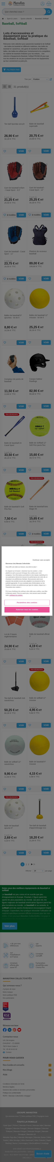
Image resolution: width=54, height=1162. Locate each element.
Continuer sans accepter (41, 560)
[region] (27, 581)
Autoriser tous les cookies (27, 610)
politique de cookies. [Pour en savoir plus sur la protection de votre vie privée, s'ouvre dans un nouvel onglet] (16, 595)
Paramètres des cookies (27, 603)
